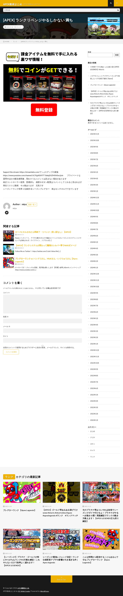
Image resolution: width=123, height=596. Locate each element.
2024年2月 (94, 260)
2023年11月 (94, 279)
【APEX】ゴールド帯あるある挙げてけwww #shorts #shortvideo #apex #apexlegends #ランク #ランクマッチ (105, 95)
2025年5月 (94, 172)
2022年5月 (94, 391)
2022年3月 (94, 404)
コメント (6, 294)
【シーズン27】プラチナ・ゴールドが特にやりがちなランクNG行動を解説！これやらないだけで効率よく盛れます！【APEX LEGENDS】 (21, 560)
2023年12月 (94, 272)
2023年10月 (94, 285)
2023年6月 (94, 310)
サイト (5, 338)
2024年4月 (94, 247)
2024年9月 (94, 216)
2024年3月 (94, 254)
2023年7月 (94, 304)
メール (6, 328)
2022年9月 (94, 366)
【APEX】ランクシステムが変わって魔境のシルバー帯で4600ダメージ (45, 247)
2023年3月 (94, 329)
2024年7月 (94, 229)
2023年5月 (94, 316)
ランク (19, 29)
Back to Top (61, 579)
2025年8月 (94, 153)
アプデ (92, 434)
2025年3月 (94, 185)
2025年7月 (94, 160)
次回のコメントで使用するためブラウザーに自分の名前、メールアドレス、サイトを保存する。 (39, 349)
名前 (6, 319)
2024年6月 (94, 235)
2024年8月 (94, 222)
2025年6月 (94, 166)
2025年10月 (94, 141)
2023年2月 (94, 335)
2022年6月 (94, 385)
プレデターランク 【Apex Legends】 (104, 86)
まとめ (92, 427)
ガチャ (92, 440)
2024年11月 (94, 203)
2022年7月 (94, 379)
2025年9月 (94, 147)
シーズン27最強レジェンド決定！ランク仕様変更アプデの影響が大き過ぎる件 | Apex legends (61, 558)
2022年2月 (94, 410)
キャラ (92, 446)
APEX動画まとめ (24, 588)
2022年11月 (94, 354)
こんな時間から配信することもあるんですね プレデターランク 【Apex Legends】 (100, 558)
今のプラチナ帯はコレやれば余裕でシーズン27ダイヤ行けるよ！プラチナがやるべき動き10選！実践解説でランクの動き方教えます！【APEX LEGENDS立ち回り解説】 (104, 109)
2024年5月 (94, 241)
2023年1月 (94, 341)
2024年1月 (94, 266)
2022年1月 (94, 416)
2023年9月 (94, 291)
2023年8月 (94, 297)
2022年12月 (94, 348)
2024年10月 (94, 210)
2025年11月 (94, 135)
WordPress (46, 591)
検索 (89, 54)
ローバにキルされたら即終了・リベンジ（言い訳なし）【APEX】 (43, 234)
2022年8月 (94, 373)
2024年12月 (94, 197)
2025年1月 (94, 191)
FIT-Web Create (24, 591)
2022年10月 (94, 360)
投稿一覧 (31, 207)
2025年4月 (94, 178)
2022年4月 (94, 398)
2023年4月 (94, 322)
